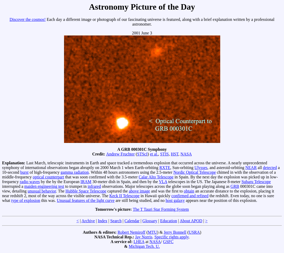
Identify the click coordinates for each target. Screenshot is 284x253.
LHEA (139, 241)
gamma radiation (75, 172)
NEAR (251, 167)
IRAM (85, 181)
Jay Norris (143, 237)
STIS (164, 154)
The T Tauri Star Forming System (161, 209)
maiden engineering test (44, 186)
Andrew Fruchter (120, 154)
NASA (186, 154)
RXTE (164, 167)
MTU (152, 232)
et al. (154, 154)
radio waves (30, 181)
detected (270, 167)
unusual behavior (42, 191)
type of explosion (25, 200)
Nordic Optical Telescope (194, 172)
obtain (189, 191)
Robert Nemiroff (132, 232)
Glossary (149, 221)
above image (139, 191)
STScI (142, 154)
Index (102, 221)
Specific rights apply (171, 237)
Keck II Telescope (124, 196)
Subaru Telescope (256, 181)
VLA (163, 181)
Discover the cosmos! (28, 19)
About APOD (191, 221)
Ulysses (200, 167)
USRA (194, 232)
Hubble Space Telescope (86, 191)
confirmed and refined (190, 196)
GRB (235, 186)
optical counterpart (48, 177)
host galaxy (175, 200)
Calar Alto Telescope (156, 177)
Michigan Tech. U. (144, 246)
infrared (94, 186)
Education (168, 221)
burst (24, 172)
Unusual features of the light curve (86, 200)
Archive (88, 221)
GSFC (168, 241)
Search (116, 221)
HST (174, 154)
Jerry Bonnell (175, 232)
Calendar (132, 221)
